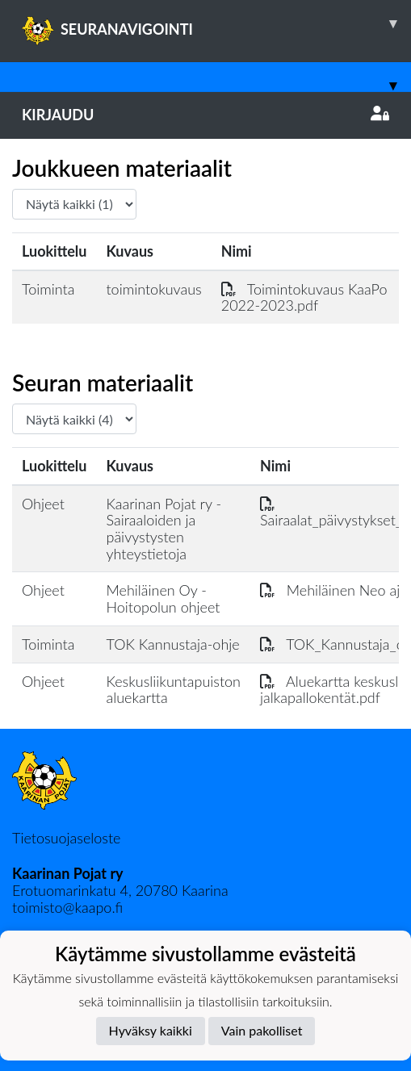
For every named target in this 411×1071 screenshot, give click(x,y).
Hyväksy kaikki (150, 1030)
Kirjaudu (205, 114)
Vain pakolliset (262, 1030)
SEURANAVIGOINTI (216, 23)
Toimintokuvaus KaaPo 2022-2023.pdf (304, 297)
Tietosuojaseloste (66, 838)
